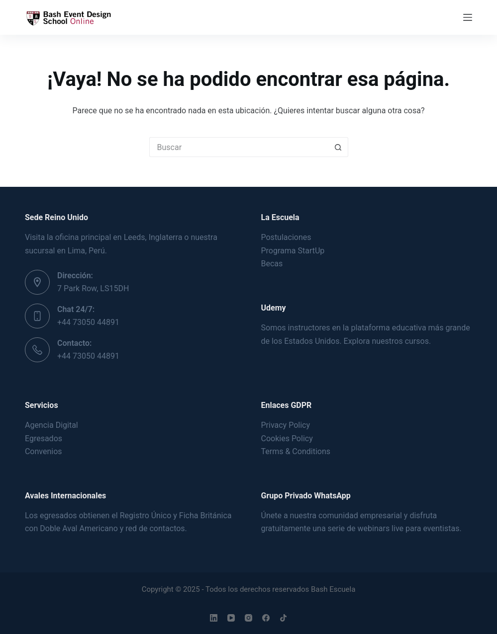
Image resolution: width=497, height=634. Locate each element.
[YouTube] (231, 618)
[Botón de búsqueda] (338, 147)
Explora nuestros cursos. (387, 341)
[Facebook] (266, 618)
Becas (272, 263)
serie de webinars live (365, 528)
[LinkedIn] (213, 618)
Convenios (43, 451)
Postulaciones (286, 237)
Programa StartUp (293, 250)
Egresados (43, 438)
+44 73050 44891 (88, 322)
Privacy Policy (285, 425)
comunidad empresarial (360, 515)
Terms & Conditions (296, 451)
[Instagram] (248, 618)
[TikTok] (283, 618)
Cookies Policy (287, 438)
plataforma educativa (388, 327)
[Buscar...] (238, 147)
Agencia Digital (51, 425)
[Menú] (467, 17)
